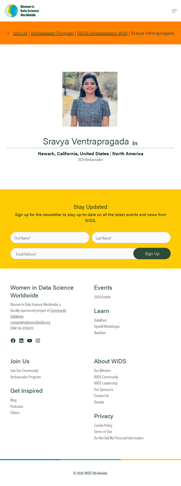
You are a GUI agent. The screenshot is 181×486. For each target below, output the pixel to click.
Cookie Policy (103, 425)
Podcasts (16, 406)
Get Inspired (26, 390)
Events (103, 287)
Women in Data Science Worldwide (42, 291)
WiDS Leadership (105, 383)
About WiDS (110, 361)
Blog (13, 400)
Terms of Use (103, 431)
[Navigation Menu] (174, 10)
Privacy (103, 416)
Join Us (20, 32)
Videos (15, 412)
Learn (101, 311)
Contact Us (101, 395)
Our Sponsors (103, 389)
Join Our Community (24, 370)
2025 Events (102, 296)
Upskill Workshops (107, 326)
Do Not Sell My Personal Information (119, 438)
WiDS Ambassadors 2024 (102, 32)
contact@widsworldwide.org (30, 322)
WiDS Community (106, 376)
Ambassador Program (52, 32)
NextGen (100, 332)
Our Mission (102, 370)
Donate (99, 402)
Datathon (100, 320)
